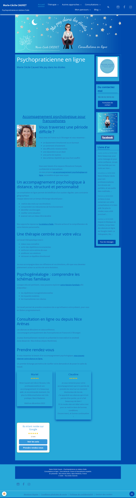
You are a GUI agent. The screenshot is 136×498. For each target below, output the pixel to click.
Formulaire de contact (107, 104)
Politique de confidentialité (81, 494)
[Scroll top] (131, 493)
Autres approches (71, 4)
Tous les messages (107, 242)
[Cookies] (4, 493)
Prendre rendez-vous (33, 448)
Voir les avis (33, 442)
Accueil (41, 4)
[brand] (15, 7)
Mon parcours (82, 9)
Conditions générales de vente (54, 494)
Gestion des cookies (104, 494)
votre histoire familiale (70, 284)
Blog (96, 9)
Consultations (92, 4)
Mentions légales (31, 494)
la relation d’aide (46, 224)
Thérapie (52, 4)
